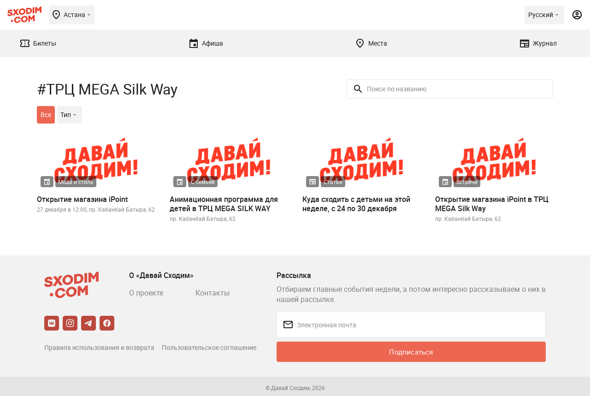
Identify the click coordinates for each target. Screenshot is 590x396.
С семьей (203, 181)
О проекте (146, 293)
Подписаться (411, 351)
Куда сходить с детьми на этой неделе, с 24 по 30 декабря (356, 204)
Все (46, 114)
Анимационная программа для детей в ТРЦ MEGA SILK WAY (224, 204)
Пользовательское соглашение (209, 347)
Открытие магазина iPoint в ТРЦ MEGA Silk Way (492, 204)
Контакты (212, 293)
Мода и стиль (76, 181)
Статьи (333, 181)
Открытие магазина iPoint (82, 199)
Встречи (467, 181)
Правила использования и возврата (99, 347)
